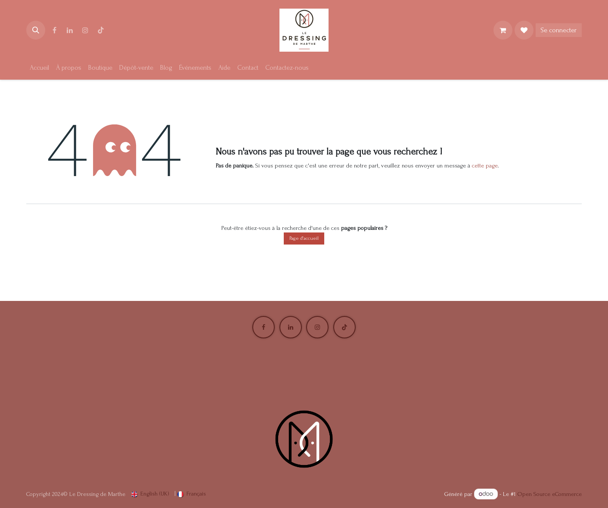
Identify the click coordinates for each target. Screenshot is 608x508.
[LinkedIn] (70, 30)
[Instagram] (85, 30)
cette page (485, 165)
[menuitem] (39, 67)
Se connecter (558, 30)
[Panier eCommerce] (502, 30)
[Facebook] (54, 30)
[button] (35, 30)
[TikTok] (101, 30)
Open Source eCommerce (550, 494)
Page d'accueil (304, 238)
